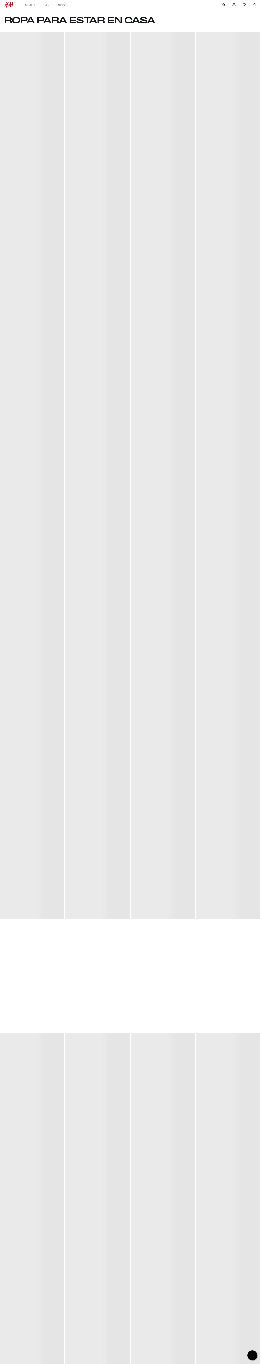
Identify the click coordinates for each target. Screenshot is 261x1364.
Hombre (46, 5)
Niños (62, 5)
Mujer (30, 5)
